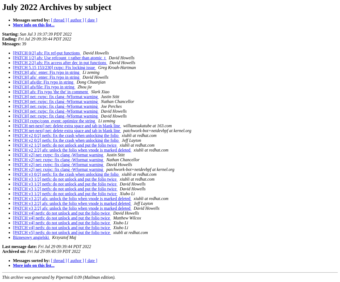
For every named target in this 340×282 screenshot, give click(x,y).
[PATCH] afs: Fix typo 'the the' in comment (51, 92)
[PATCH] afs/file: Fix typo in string (44, 87)
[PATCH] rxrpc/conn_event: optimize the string (54, 121)
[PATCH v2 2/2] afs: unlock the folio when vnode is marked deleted (72, 150)
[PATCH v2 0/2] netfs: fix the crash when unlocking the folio (66, 135)
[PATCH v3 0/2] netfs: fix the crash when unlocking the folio (66, 174)
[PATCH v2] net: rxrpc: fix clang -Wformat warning (58, 155)
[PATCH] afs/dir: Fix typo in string (43, 82)
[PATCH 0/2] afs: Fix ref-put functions (47, 53)
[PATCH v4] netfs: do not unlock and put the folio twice (62, 213)
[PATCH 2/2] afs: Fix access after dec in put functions (60, 62)
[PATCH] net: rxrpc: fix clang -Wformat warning (56, 96)
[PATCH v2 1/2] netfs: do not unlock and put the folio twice (65, 145)
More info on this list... (34, 25)
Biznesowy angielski (31, 237)
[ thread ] (59, 20)
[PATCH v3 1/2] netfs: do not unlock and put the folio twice (65, 179)
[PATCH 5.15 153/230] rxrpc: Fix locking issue (54, 67)
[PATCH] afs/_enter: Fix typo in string (46, 72)
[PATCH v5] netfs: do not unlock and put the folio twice (62, 232)
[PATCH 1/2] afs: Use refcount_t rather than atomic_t (60, 58)
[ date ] (91, 20)
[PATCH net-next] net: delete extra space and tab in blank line (67, 125)
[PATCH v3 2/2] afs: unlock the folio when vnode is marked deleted (72, 198)
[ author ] (76, 20)
